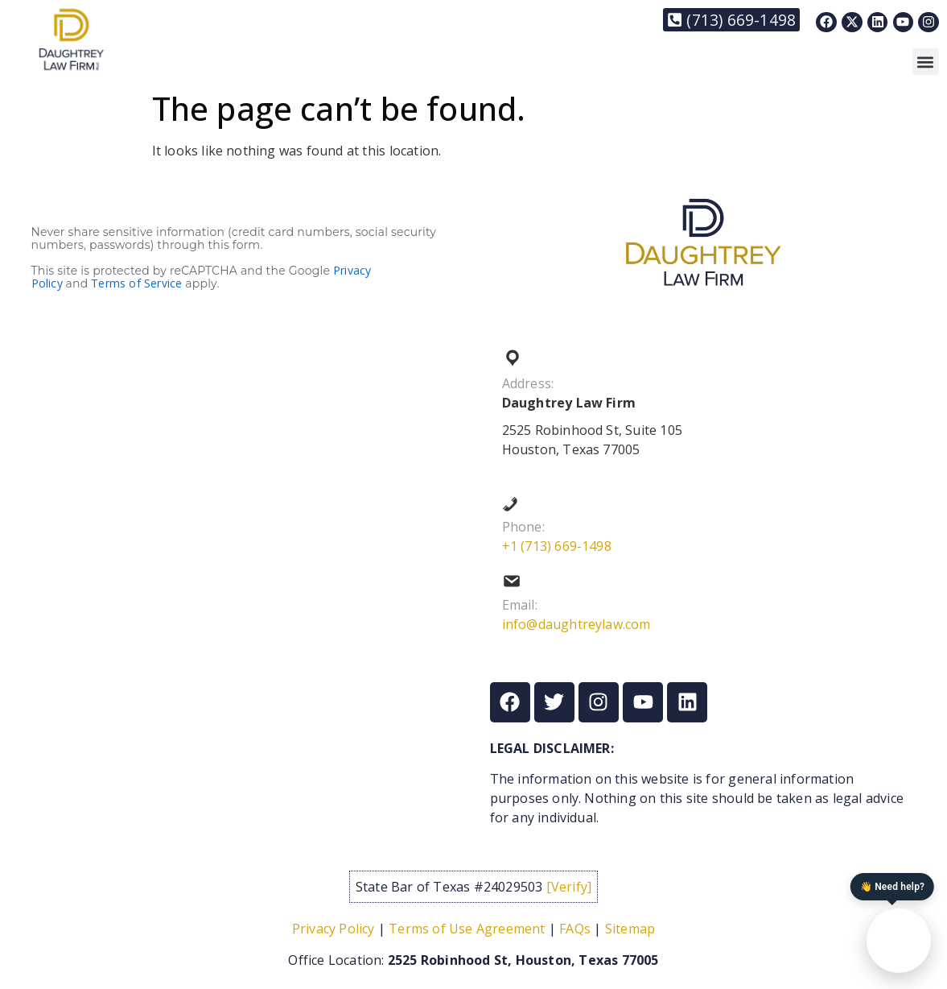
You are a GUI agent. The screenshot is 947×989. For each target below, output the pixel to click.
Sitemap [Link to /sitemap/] (630, 928)
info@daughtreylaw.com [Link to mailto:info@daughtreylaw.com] (576, 624)
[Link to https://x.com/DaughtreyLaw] (852, 22)
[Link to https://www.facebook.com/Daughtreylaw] (826, 22)
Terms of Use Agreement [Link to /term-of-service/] (467, 928)
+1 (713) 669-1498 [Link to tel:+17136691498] (556, 546)
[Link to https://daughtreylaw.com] (71, 39)
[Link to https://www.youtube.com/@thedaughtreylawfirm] (903, 22)
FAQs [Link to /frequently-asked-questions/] (575, 928)
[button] (925, 61)
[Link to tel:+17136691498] (731, 19)
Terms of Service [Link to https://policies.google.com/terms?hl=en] (136, 283)
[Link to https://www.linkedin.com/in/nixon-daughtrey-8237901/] (877, 22)
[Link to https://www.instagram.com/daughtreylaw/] (928, 22)
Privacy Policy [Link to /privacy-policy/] (333, 928)
